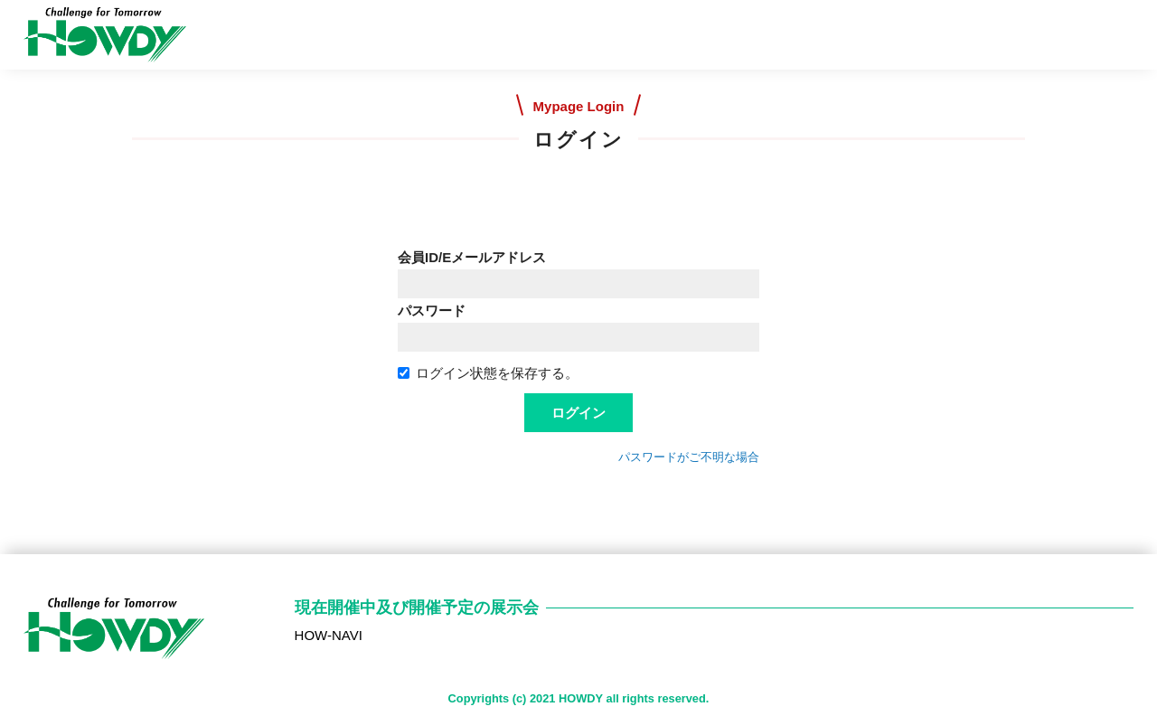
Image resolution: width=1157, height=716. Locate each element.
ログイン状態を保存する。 (488, 373)
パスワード (432, 310)
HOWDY (581, 698)
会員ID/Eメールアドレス (472, 257)
